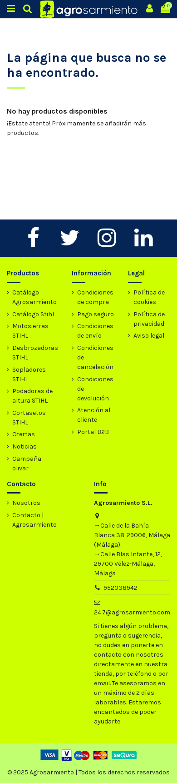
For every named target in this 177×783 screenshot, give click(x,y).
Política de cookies (149, 297)
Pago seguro (95, 314)
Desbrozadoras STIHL (35, 352)
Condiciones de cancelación (95, 357)
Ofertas (23, 434)
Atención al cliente (93, 415)
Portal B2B (93, 432)
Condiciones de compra (95, 297)
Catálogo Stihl (33, 314)
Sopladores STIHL (29, 374)
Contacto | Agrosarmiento (34, 520)
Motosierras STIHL (30, 330)
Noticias (24, 446)
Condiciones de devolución (95, 388)
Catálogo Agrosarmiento (34, 297)
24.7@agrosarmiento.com (132, 612)
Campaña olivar (26, 463)
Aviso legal (148, 335)
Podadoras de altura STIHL (32, 395)
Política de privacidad (149, 319)
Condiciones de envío (95, 330)
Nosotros (26, 503)
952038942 (120, 588)
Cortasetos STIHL (29, 417)
